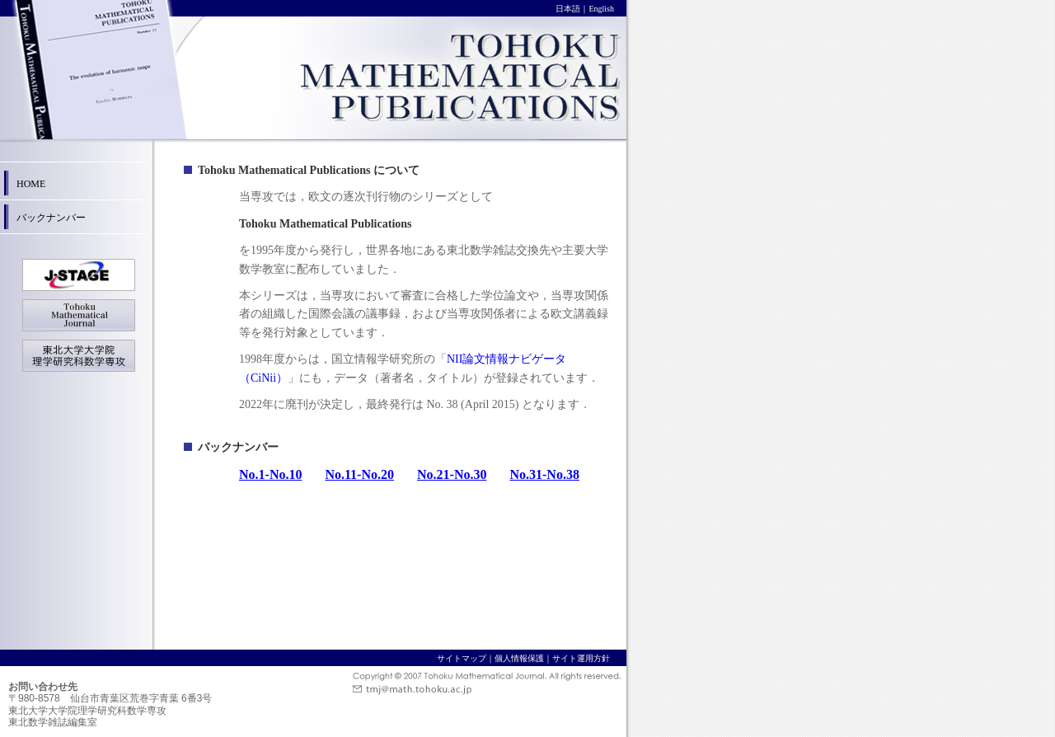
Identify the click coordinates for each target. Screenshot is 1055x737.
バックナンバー (51, 217)
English (601, 8)
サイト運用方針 (581, 658)
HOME (30, 184)
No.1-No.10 (270, 474)
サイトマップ (461, 658)
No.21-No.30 (451, 474)
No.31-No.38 (544, 474)
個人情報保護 (519, 658)
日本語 (568, 8)
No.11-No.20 (359, 474)
